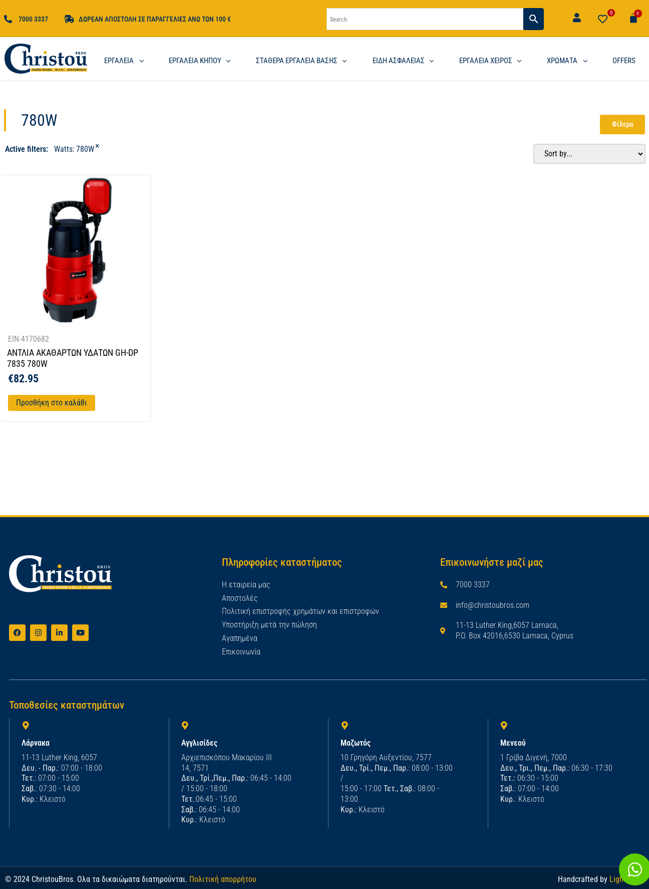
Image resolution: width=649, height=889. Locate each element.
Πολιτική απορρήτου (222, 878)
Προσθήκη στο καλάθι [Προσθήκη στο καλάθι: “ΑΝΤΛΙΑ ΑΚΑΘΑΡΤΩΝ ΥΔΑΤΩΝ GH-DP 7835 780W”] (51, 402)
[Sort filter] (586, 153)
